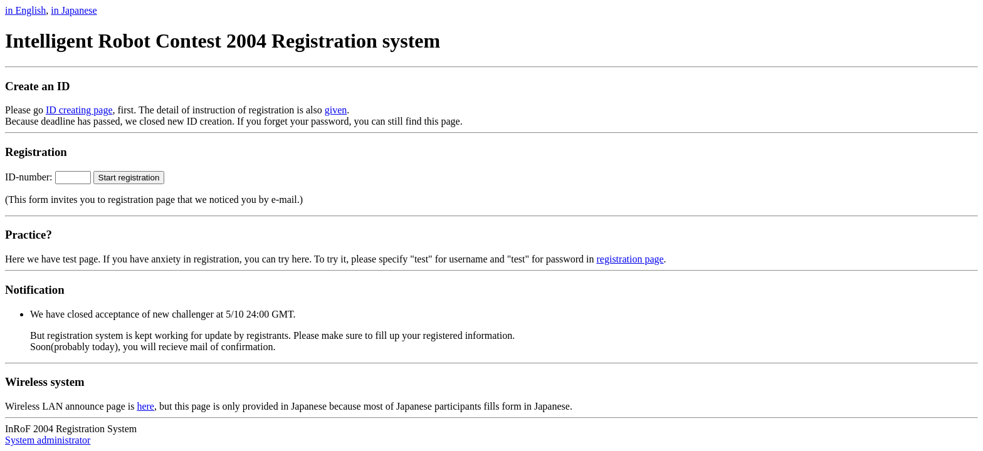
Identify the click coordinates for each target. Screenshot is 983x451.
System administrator (47, 440)
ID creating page (79, 110)
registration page (630, 259)
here (145, 406)
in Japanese (74, 10)
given (336, 110)
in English (25, 10)
